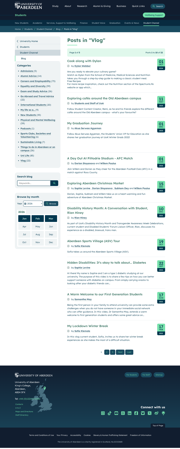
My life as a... (28, 110)
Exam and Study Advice (34, 91)
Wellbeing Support (154, 15)
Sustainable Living (31, 142)
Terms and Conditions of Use (41, 436)
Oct (26, 242)
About (69, 6)
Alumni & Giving (103, 6)
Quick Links (139, 6)
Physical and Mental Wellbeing (38, 120)
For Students (123, 376)
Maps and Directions (24, 412)
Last (130, 352)
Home (18, 29)
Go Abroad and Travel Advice (37, 96)
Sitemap (157, 376)
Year (19, 204)
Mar (51, 219)
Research (83, 6)
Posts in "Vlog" (71, 29)
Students (22, 15)
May (39, 227)
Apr (27, 227)
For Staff (141, 376)
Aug (40, 234)
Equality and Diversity (33, 86)
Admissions (27, 71)
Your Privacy (62, 436)
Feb (38, 219)
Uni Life (25, 156)
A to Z (18, 409)
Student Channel (44, 29)
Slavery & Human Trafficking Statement (110, 436)
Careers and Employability (36, 81)
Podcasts (26, 129)
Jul (26, 234)
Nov (40, 242)
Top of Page (158, 427)
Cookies (87, 436)
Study (56, 6)
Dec (53, 242)
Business (123, 6)
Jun (53, 227)
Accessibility (75, 436)
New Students (29, 115)
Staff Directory (21, 416)
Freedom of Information (140, 436)
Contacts (19, 405)
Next (121, 352)
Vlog (23, 161)
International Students (34, 105)
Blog (58, 29)
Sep (53, 234)
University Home (29, 41)
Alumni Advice (29, 76)
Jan (24, 219)
